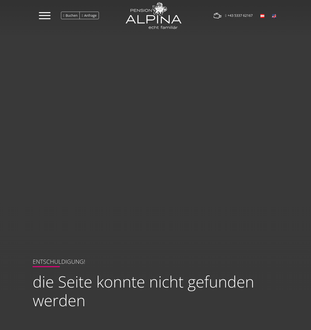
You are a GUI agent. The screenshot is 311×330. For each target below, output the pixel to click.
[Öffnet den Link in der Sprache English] (274, 15)
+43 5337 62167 (240, 15)
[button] (45, 15)
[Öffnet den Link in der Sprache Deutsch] (262, 15)
